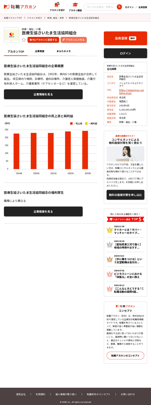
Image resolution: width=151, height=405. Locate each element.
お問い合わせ (128, 390)
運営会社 (21, 390)
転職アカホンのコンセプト (125, 352)
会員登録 (142, 7)
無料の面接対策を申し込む (125, 192)
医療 (49, 17)
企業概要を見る (23, 209)
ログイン (129, 7)
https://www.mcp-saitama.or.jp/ (131, 90)
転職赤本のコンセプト (98, 390)
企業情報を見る (23, 93)
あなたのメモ (63, 51)
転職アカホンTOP (13, 17)
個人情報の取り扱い (66, 390)
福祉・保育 (58, 17)
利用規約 (40, 390)
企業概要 (39, 51)
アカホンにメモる (75, 39)
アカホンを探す (34, 17)
